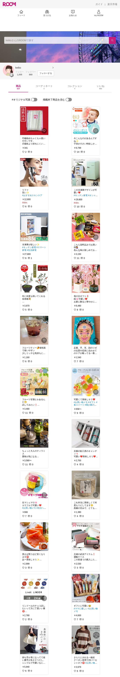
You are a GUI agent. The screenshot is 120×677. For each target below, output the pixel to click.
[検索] (112, 40)
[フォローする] (45, 73)
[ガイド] (99, 4)
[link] (34, 120)
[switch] (34, 99)
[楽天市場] (112, 4)
